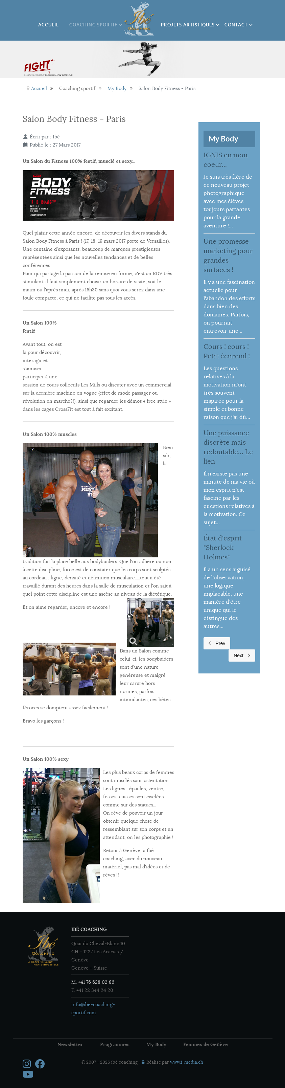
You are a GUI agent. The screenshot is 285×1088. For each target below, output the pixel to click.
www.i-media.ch (186, 1062)
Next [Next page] (242, 655)
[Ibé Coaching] (139, 19)
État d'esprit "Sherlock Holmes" (223, 547)
